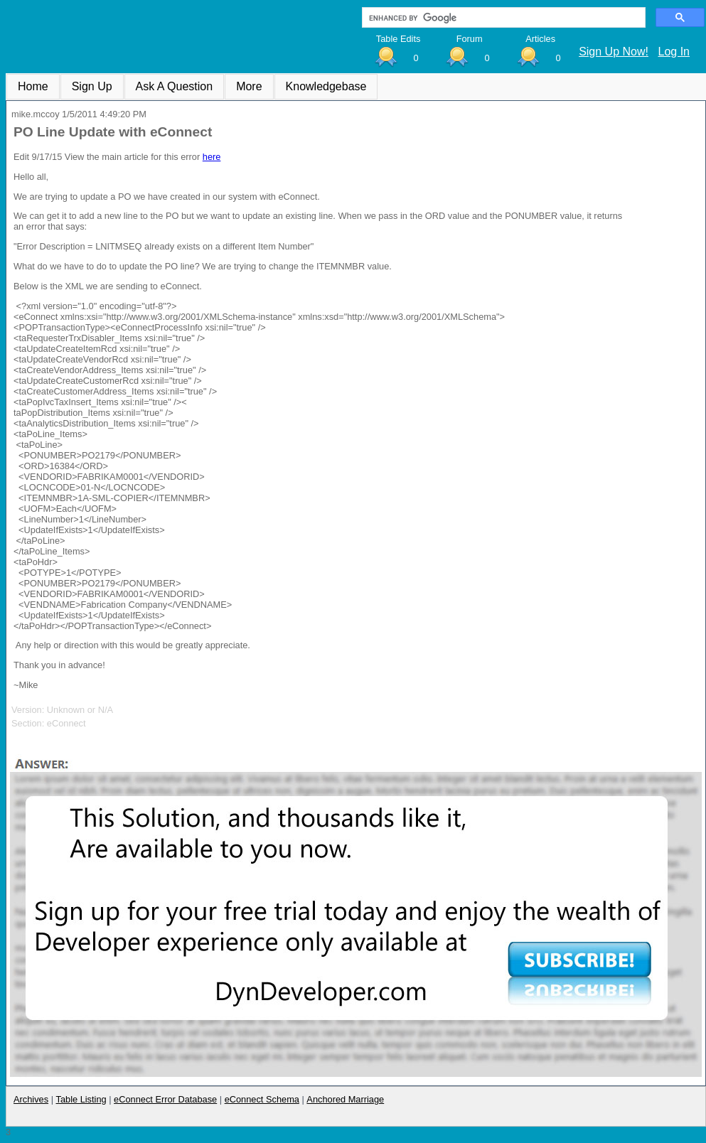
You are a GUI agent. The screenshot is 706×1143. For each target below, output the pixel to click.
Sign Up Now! (613, 51)
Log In (674, 51)
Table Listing (81, 1099)
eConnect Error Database (165, 1099)
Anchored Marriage (345, 1099)
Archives (31, 1099)
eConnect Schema (262, 1099)
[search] (502, 17)
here (212, 156)
